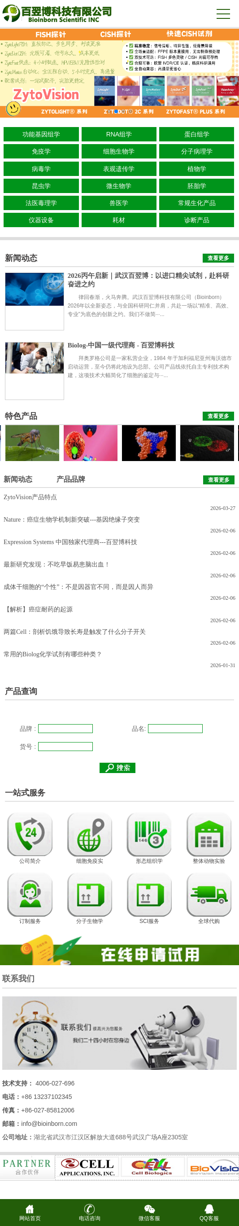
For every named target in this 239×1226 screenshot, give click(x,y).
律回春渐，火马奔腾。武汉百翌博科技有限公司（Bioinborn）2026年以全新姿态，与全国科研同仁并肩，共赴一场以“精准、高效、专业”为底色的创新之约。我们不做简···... (150, 305)
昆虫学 (41, 185)
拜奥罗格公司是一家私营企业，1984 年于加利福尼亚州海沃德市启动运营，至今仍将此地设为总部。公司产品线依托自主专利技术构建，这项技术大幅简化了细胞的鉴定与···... (150, 366)
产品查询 (21, 691)
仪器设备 (41, 220)
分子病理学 (197, 151)
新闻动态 (21, 258)
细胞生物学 (119, 151)
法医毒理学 (41, 203)
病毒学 (41, 168)
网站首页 (30, 1216)
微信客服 (149, 1216)
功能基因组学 (41, 134)
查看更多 (218, 258)
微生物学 (118, 185)
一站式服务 (25, 792)
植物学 (196, 168)
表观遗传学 (119, 168)
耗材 (119, 220)
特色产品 (21, 416)
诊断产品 (196, 220)
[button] (109, 111)
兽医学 (118, 203)
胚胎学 (196, 185)
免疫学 (41, 151)
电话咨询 (89, 1216)
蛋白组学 (196, 134)
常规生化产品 (197, 203)
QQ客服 (209, 1216)
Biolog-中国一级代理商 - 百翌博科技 (121, 345)
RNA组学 (119, 134)
